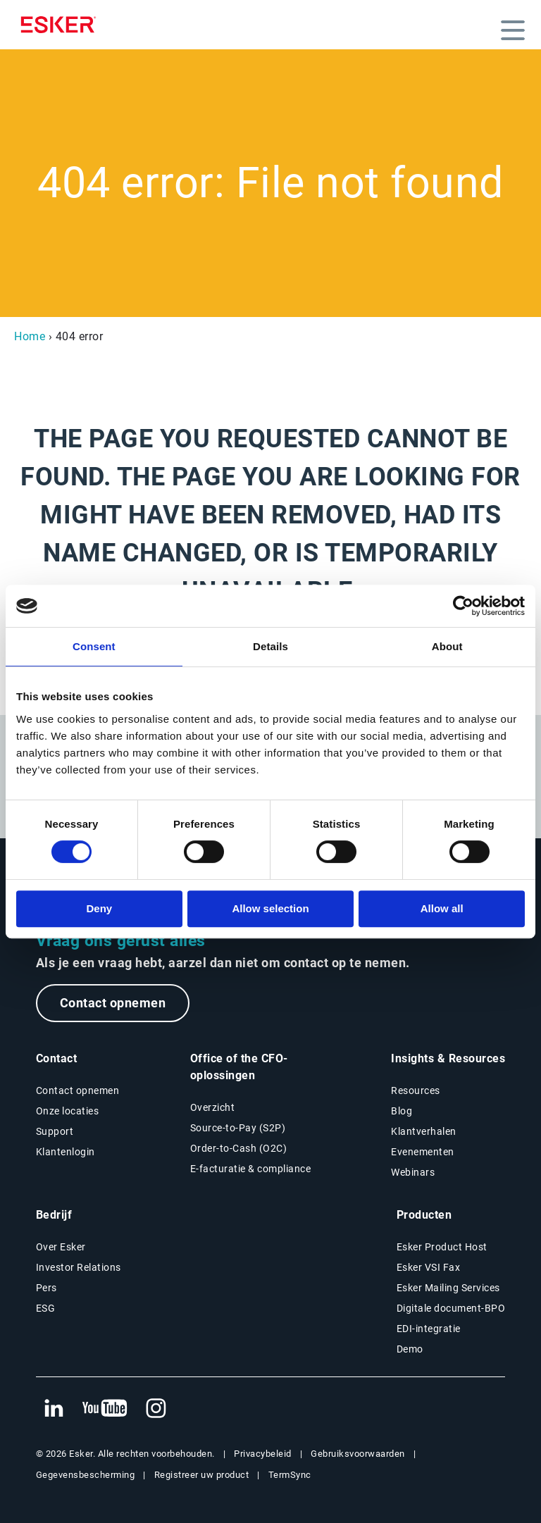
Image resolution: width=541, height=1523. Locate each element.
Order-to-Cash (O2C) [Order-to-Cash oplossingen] (238, 1148)
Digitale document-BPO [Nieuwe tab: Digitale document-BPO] (451, 1308)
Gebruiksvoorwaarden (358, 1453)
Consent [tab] (94, 646)
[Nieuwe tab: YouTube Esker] (105, 1408)
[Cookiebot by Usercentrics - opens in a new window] (463, 605)
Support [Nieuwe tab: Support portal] (55, 1131)
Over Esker (61, 1246)
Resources (415, 1090)
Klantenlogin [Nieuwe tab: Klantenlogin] (65, 1151)
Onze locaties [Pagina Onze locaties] (67, 1111)
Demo (410, 1349)
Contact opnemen (113, 1002)
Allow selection (270, 908)
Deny (99, 908)
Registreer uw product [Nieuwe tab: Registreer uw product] (201, 1474)
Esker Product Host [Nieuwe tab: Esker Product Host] (442, 1246)
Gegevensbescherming (85, 1474)
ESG (46, 1308)
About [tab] (447, 646)
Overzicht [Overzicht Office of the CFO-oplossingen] (212, 1107)
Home (29, 336)
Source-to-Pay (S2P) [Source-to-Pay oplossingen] (238, 1127)
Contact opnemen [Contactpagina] (78, 1090)
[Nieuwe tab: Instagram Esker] (156, 1408)
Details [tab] (270, 646)
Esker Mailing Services (448, 1287)
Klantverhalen (423, 1131)
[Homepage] (62, 25)
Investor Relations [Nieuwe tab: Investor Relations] (78, 1267)
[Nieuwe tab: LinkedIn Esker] (53, 1408)
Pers (46, 1287)
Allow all (442, 908)
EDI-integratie (429, 1328)
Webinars (413, 1172)
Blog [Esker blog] (401, 1111)
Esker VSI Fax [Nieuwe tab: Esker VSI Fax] (429, 1267)
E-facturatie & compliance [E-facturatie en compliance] (250, 1168)
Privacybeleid (263, 1453)
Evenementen (422, 1151)
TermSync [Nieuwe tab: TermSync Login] (289, 1474)
